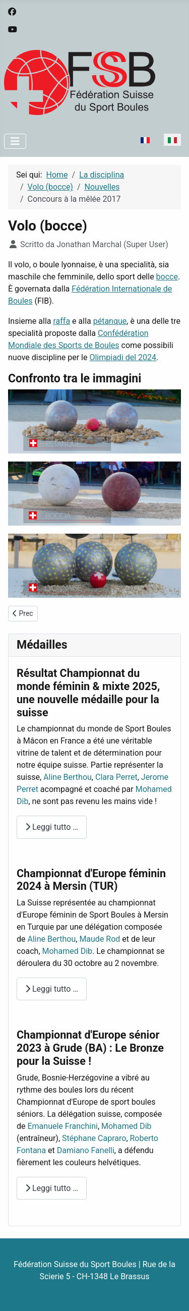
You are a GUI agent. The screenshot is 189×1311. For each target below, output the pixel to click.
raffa (61, 321)
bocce (167, 276)
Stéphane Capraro (94, 1138)
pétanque (110, 321)
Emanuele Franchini (62, 1126)
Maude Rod (99, 939)
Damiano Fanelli (85, 1150)
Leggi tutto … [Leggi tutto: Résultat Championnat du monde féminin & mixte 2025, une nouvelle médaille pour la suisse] (51, 827)
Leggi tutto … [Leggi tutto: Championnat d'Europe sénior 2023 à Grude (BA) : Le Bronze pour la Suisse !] (51, 1188)
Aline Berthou (67, 777)
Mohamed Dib (67, 951)
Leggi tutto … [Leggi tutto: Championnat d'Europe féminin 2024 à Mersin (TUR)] (51, 989)
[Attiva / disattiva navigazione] (15, 141)
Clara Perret (116, 777)
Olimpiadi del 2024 (122, 357)
